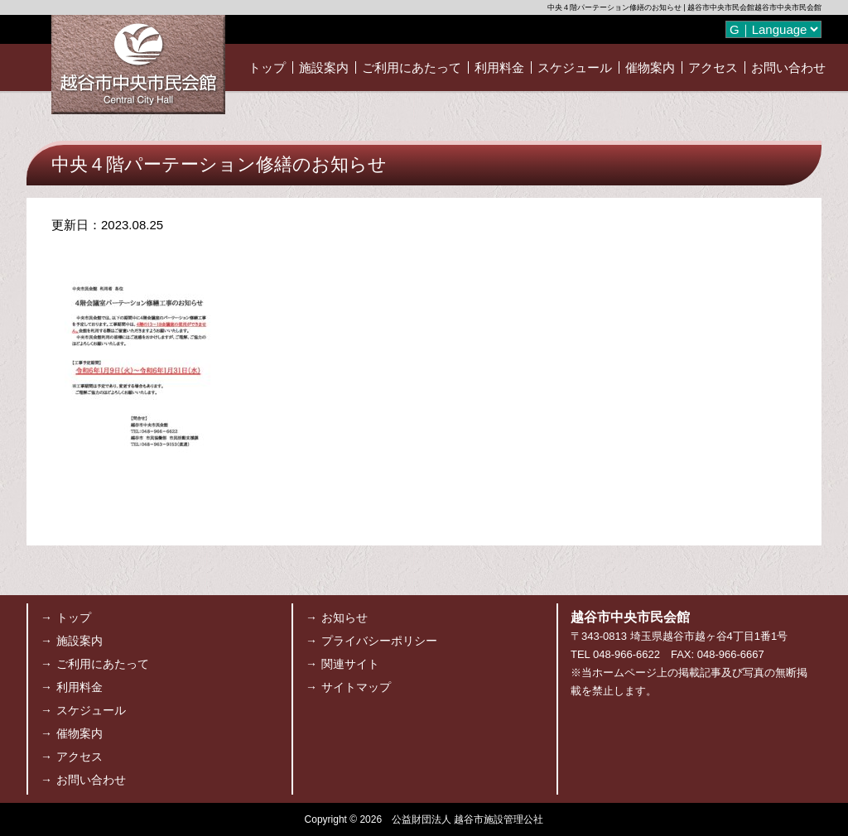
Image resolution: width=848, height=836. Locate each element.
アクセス (713, 67)
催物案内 (650, 67)
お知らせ (344, 617)
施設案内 (324, 67)
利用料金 (499, 67)
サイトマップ (356, 687)
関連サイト (350, 663)
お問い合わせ (788, 67)
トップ (267, 67)
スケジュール (574, 67)
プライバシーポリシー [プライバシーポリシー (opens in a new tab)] (379, 640)
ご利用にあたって (411, 67)
